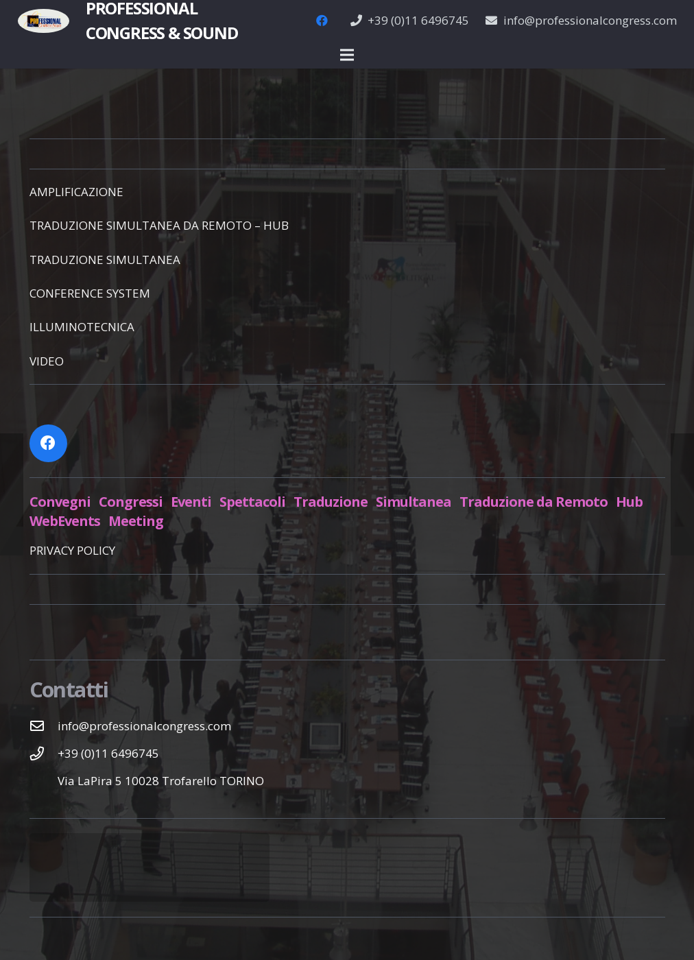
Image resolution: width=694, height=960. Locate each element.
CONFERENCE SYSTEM (89, 293)
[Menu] (347, 55)
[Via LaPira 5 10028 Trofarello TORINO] (43, 781)
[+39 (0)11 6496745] (43, 753)
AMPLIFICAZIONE (76, 192)
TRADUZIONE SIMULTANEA (104, 259)
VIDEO (46, 361)
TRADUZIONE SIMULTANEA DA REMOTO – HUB (159, 225)
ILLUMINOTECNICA (81, 327)
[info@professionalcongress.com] (43, 726)
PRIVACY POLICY (72, 550)
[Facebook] (322, 20)
